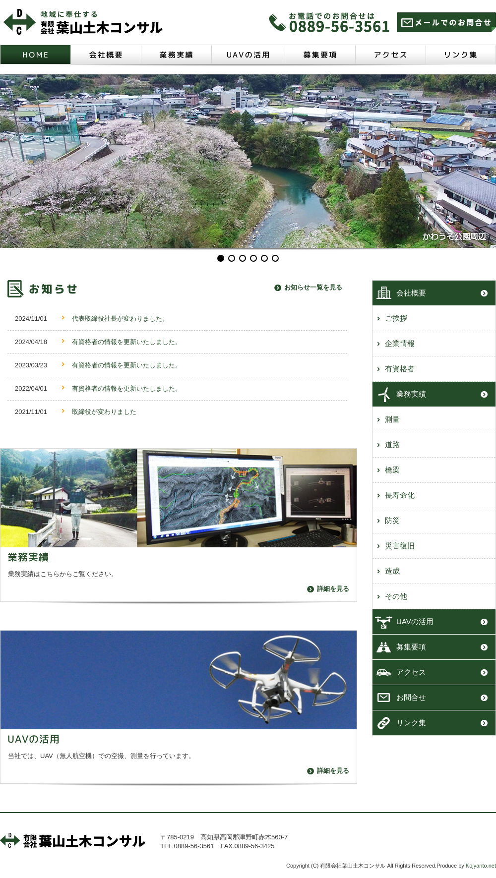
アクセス (411, 672)
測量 (392, 419)
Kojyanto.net (481, 866)
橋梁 (392, 470)
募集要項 (411, 647)
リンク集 (411, 722)
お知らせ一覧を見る (313, 287)
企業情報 (400, 343)
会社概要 (411, 293)
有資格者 (400, 368)
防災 (392, 520)
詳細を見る (333, 588)
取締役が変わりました (104, 411)
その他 (396, 596)
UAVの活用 (415, 621)
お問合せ (411, 697)
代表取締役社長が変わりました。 (120, 318)
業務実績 (411, 394)
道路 (392, 444)
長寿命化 (400, 495)
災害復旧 (400, 545)
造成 (392, 571)
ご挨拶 (396, 318)
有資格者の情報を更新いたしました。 (127, 342)
